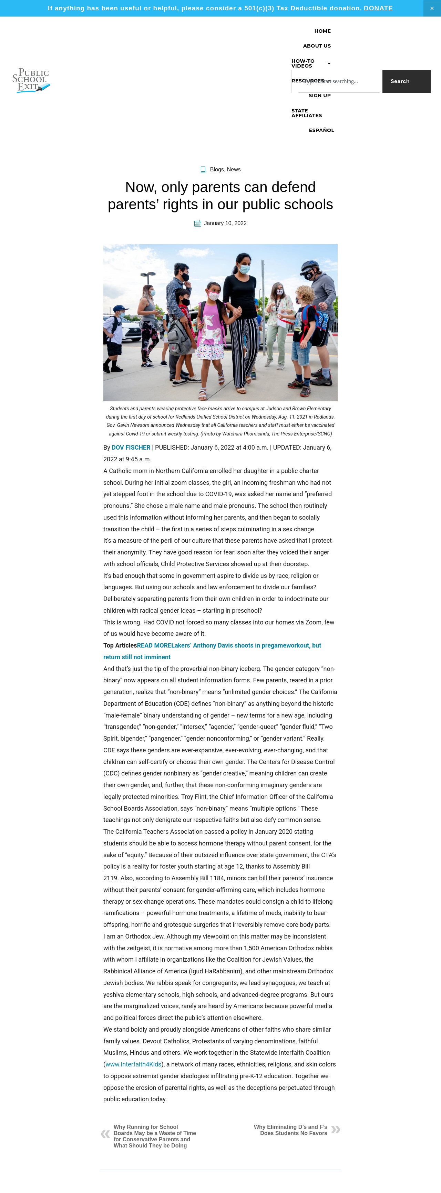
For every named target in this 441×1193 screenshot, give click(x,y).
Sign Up (308, 31)
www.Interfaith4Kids (133, 989)
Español (408, 31)
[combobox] (339, 51)
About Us (151, 31)
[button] (204, 31)
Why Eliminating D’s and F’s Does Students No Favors (290, 1055)
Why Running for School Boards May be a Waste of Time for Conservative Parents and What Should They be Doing (155, 1061)
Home (114, 31)
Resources (263, 31)
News (234, 94)
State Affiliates (357, 31)
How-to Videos (204, 31)
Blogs (217, 94)
